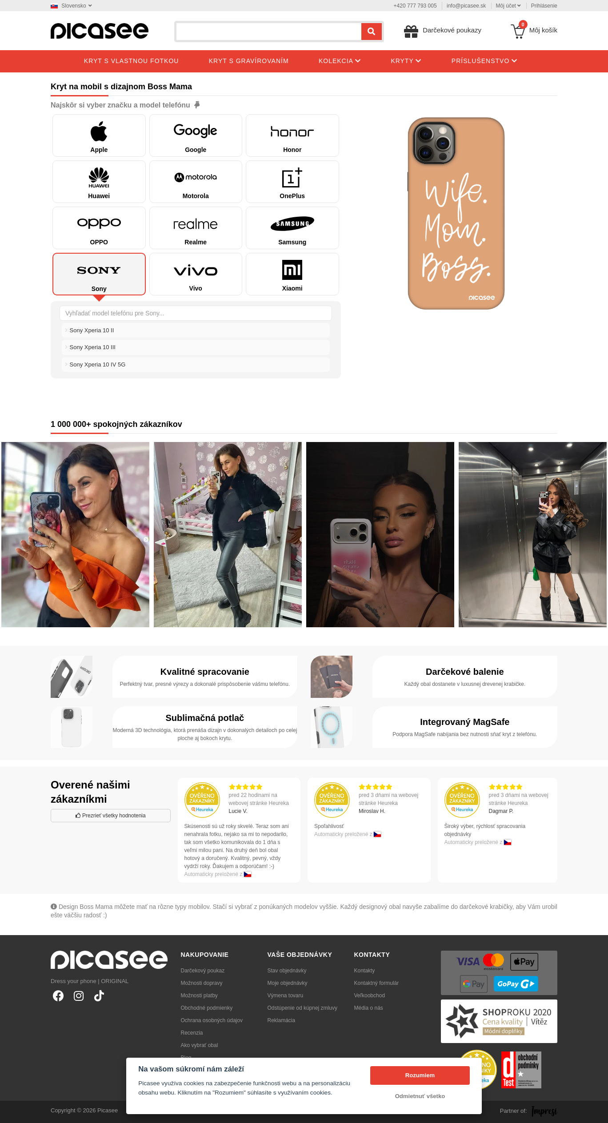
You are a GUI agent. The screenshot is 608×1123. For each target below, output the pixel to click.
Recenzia (192, 1033)
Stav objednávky (287, 971)
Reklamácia (282, 1020)
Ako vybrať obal (199, 1045)
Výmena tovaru (286, 995)
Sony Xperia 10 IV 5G (95, 364)
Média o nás (368, 1008)
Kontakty (364, 971)
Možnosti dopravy (202, 983)
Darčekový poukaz (203, 971)
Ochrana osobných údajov (212, 1020)
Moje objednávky (288, 983)
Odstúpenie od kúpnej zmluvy (302, 1008)
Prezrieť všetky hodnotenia (111, 815)
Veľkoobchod (369, 995)
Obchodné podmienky (207, 1008)
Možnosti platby (199, 995)
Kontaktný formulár (376, 983)
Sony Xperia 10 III (90, 347)
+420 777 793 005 (415, 6)
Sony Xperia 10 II (89, 330)
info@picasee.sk (466, 6)
